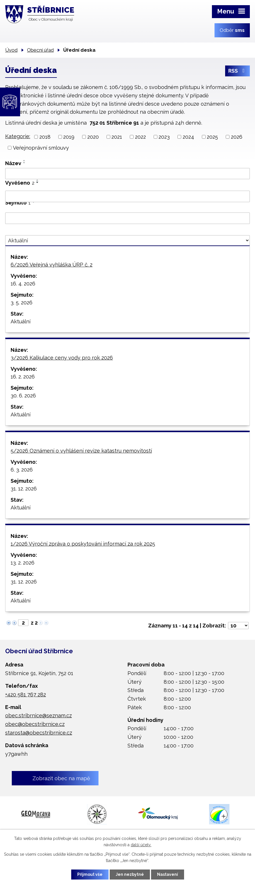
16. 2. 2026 (23, 377)
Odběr (232, 30)
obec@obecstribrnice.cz (35, 724)
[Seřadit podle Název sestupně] (24, 163)
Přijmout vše (90, 874)
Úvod (11, 50)
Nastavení (167, 874)
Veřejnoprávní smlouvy (41, 148)
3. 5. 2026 (21, 302)
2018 (45, 137)
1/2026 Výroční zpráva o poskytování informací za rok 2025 (83, 544)
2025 (212, 137)
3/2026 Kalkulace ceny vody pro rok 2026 (62, 358)
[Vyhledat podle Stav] (127, 240)
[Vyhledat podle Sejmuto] (127, 218)
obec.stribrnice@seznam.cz (38, 715)
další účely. (141, 845)
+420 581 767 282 (25, 694)
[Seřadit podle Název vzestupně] (24, 160)
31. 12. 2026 (24, 489)
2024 (188, 137)
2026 (236, 137)
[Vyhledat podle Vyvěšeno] (127, 196)
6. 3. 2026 (22, 470)
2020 (93, 137)
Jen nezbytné (130, 874)
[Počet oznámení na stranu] (238, 625)
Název (13, 163)
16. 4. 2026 (23, 284)
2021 (116, 137)
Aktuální (20, 321)
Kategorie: (17, 136)
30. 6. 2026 (23, 396)
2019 (68, 137)
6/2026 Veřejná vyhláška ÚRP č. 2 (51, 265)
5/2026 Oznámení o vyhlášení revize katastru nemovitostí (81, 451)
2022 (140, 137)
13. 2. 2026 (22, 563)
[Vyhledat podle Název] (127, 173)
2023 (164, 137)
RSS (237, 71)
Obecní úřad (40, 50)
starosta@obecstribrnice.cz (38, 733)
